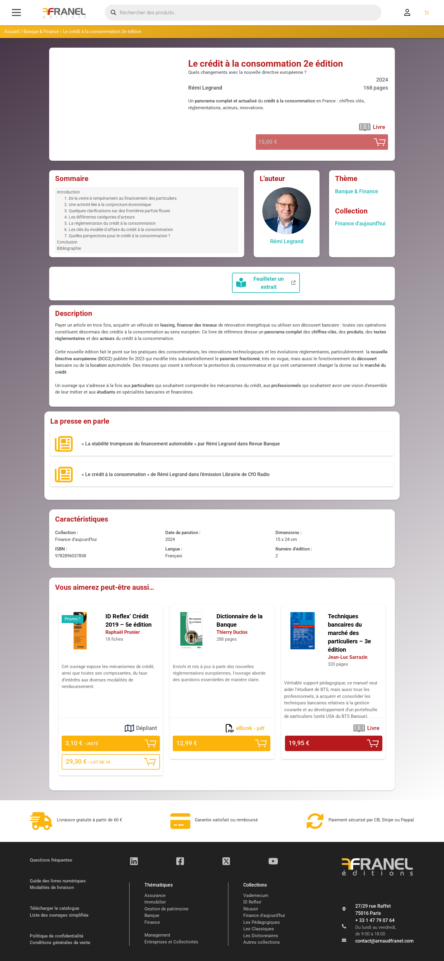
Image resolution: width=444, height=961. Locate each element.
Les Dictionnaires (260, 935)
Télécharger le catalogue (54, 908)
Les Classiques (258, 929)
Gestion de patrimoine (166, 909)
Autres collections (261, 942)
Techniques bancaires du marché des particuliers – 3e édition (349, 633)
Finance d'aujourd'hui (360, 223)
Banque (151, 915)
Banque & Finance (41, 31)
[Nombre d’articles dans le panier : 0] (426, 12)
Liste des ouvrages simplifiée (59, 915)
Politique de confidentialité (56, 936)
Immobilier (155, 902)
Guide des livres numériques (58, 881)
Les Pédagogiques (261, 922)
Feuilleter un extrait (266, 283)
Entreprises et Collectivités (171, 942)
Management (157, 935)
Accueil (11, 31)
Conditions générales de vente (60, 942)
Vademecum (255, 895)
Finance (152, 922)
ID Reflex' (252, 902)
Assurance (155, 895)
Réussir (250, 909)
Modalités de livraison (52, 887)
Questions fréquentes (51, 860)
